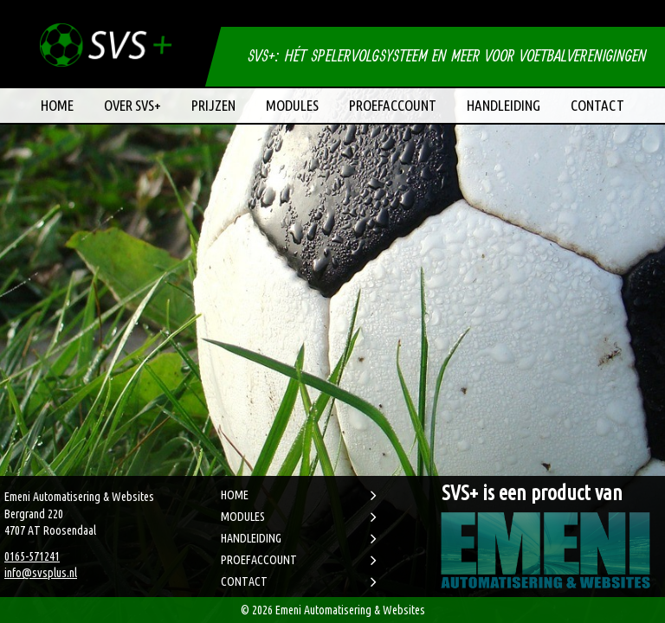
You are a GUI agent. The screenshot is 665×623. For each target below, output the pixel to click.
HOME (235, 495)
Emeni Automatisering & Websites (350, 610)
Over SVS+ (132, 105)
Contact (597, 105)
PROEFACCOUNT (259, 560)
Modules (292, 105)
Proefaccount (392, 105)
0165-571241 (32, 556)
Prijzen (213, 105)
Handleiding (503, 105)
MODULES (243, 516)
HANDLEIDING (251, 538)
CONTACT (244, 581)
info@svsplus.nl (40, 573)
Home (57, 105)
